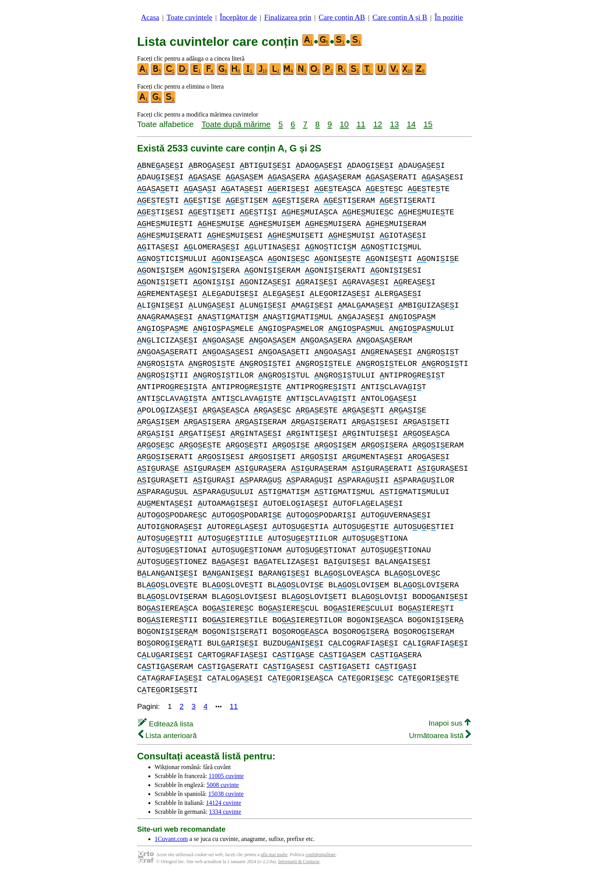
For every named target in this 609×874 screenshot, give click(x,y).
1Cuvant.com (171, 839)
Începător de (238, 17)
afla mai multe (274, 854)
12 (377, 124)
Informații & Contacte (299, 861)
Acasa (150, 17)
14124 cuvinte (223, 802)
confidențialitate (320, 854)
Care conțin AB (341, 17)
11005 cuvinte (226, 776)
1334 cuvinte (225, 811)
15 (427, 124)
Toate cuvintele (189, 17)
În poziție (449, 17)
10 (344, 124)
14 (411, 124)
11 (361, 124)
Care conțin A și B (399, 17)
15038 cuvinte (226, 793)
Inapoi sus (449, 723)
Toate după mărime (236, 124)
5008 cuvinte (223, 785)
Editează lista (165, 724)
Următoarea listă (440, 735)
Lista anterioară (167, 735)
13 (394, 124)
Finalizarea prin (287, 17)
